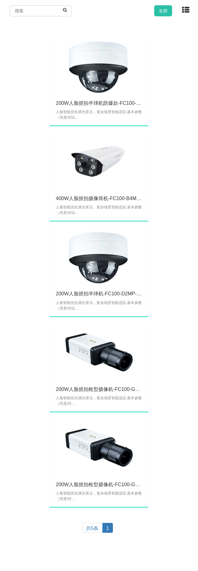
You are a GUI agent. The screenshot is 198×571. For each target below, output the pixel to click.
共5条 (92, 528)
